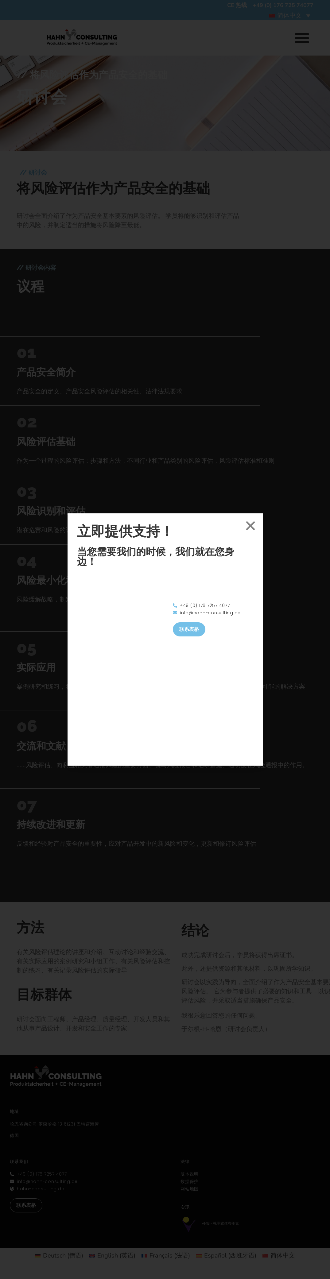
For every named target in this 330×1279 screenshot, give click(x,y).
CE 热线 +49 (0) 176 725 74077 (270, 5)
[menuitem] (289, 15)
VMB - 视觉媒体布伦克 (220, 1223)
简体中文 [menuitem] (289, 15)
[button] (302, 38)
